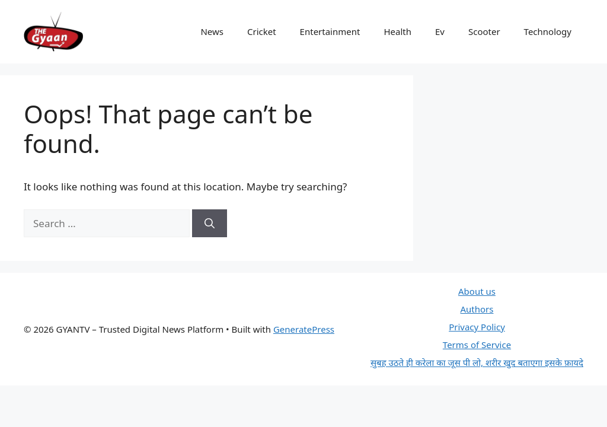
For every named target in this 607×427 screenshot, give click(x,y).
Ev (440, 31)
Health (397, 31)
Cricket (261, 31)
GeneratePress (303, 329)
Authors (476, 309)
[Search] (209, 223)
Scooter (484, 31)
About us (477, 291)
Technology (547, 31)
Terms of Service (477, 344)
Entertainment (330, 31)
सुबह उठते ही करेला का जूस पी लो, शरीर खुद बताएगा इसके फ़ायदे (476, 362)
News (211, 31)
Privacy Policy (477, 327)
